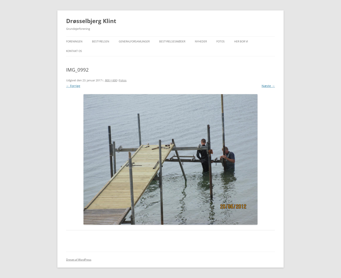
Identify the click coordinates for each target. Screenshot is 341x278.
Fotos (220, 41)
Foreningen (74, 41)
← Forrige (73, 86)
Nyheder (201, 41)
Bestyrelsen (100, 41)
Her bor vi (241, 41)
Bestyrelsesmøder (172, 41)
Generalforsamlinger (134, 41)
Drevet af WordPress (78, 259)
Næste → (268, 86)
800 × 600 (111, 80)
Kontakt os (74, 51)
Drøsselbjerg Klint (91, 21)
